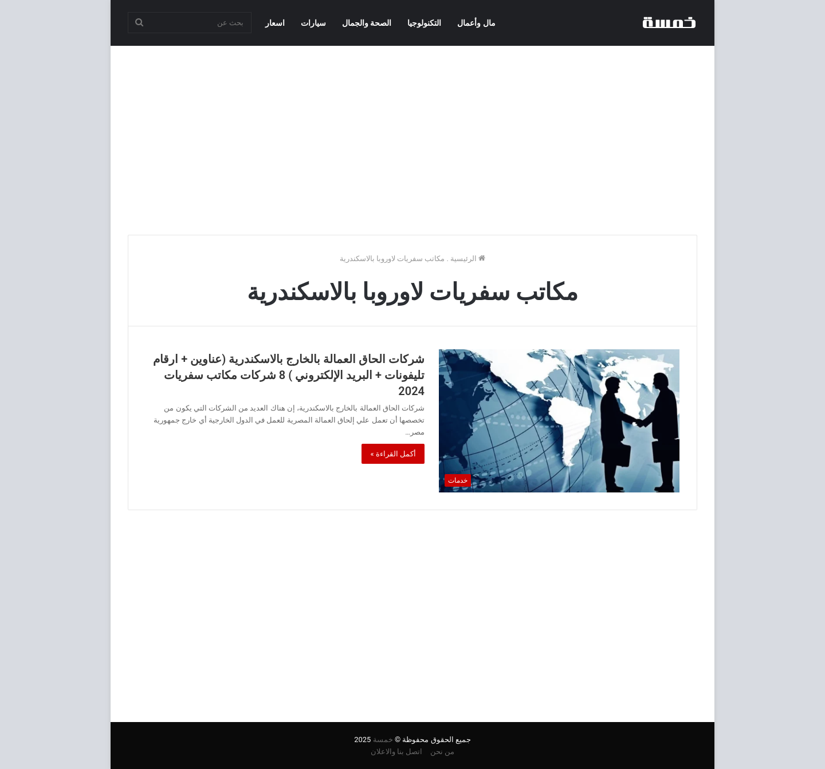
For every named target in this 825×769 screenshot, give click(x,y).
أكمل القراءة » (393, 453)
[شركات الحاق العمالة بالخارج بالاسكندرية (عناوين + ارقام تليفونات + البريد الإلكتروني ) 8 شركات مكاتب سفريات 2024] (559, 420)
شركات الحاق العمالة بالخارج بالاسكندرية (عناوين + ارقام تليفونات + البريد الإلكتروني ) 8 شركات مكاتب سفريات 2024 (289, 375)
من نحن (442, 751)
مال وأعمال (476, 22)
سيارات (313, 22)
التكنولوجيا (424, 22)
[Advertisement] (412, 137)
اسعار (275, 22)
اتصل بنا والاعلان (396, 751)
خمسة (383, 739)
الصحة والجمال (366, 22)
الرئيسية (467, 258)
